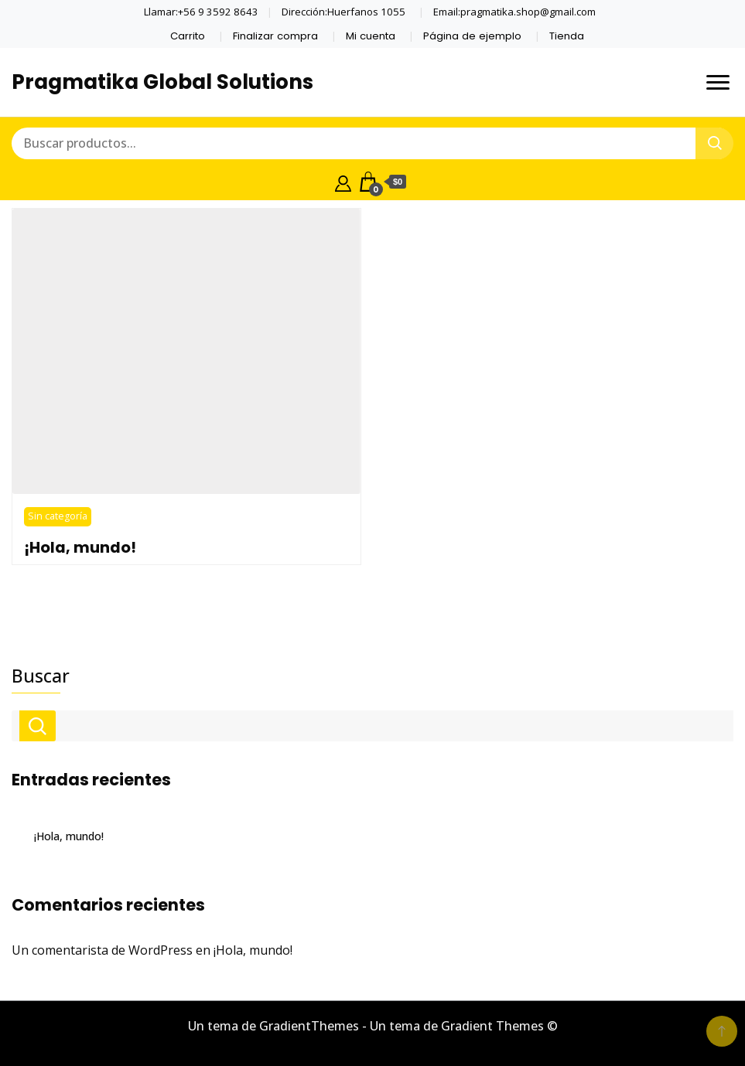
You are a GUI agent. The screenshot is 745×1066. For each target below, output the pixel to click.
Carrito (187, 36)
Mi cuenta (370, 36)
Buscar (41, 675)
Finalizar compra (275, 36)
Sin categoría (57, 516)
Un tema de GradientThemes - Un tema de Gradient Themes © (373, 1025)
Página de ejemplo (472, 36)
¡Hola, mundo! (80, 547)
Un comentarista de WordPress (102, 950)
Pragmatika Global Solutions (162, 82)
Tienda (566, 36)
